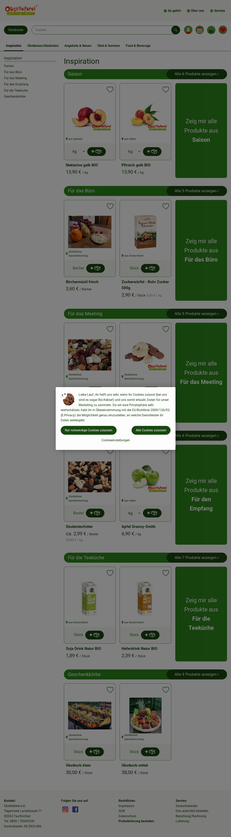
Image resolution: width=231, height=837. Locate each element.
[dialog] (115, 418)
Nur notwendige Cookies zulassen (88, 430)
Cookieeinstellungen (115, 440)
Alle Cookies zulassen (151, 430)
